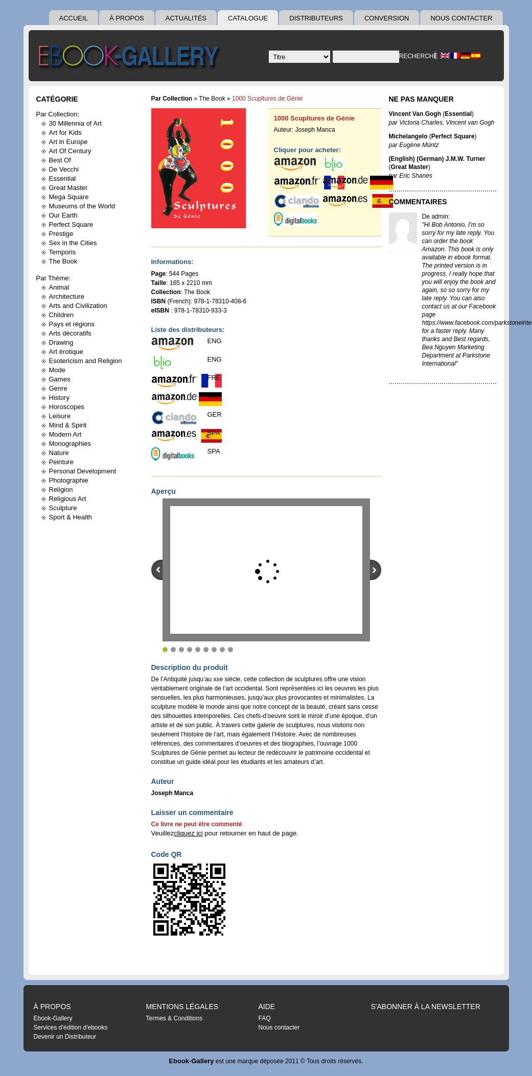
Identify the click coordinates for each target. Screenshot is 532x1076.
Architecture (66, 296)
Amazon (433, 249)
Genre (58, 388)
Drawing (61, 342)
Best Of (60, 160)
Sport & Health (70, 517)
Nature (59, 453)
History (59, 397)
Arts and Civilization (78, 305)
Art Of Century (70, 151)
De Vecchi (64, 169)
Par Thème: (53, 278)
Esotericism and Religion (85, 361)
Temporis (62, 252)
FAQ (265, 1018)
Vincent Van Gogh (415, 113)
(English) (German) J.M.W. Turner (437, 158)
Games (60, 379)
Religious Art (67, 499)
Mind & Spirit (68, 425)
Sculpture (63, 508)
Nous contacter (461, 18)
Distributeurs (316, 18)
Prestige (61, 233)
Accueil (73, 18)
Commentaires (418, 202)
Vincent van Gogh (470, 122)
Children (61, 315)
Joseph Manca (315, 129)
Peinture (61, 462)
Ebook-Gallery (53, 1018)
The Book (63, 261)
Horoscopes (66, 407)
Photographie (68, 480)
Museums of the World (82, 206)
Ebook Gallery (131, 58)
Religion (61, 489)
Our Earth (63, 215)
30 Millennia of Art (75, 123)
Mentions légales (182, 1006)
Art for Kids (65, 132)
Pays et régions (72, 324)
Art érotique (66, 351)
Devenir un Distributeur (65, 1036)
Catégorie (57, 99)
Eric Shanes (415, 175)
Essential (62, 178)
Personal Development (83, 471)
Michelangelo (408, 136)
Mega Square (69, 197)
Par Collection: (58, 114)
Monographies (70, 443)
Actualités (186, 18)
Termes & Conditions (174, 1018)
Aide (267, 1006)
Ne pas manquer (421, 99)
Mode (57, 370)
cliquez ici (188, 833)
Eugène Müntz (418, 145)
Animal (59, 287)
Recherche (417, 56)
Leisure (60, 416)
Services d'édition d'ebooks (71, 1027)
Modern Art (65, 434)
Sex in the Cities (73, 243)
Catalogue (248, 18)
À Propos (126, 18)
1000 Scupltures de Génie (314, 118)
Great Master (68, 188)
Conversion (386, 18)
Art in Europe (68, 142)
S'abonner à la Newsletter (425, 1006)
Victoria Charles (420, 122)
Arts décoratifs (70, 333)
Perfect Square (71, 224)
